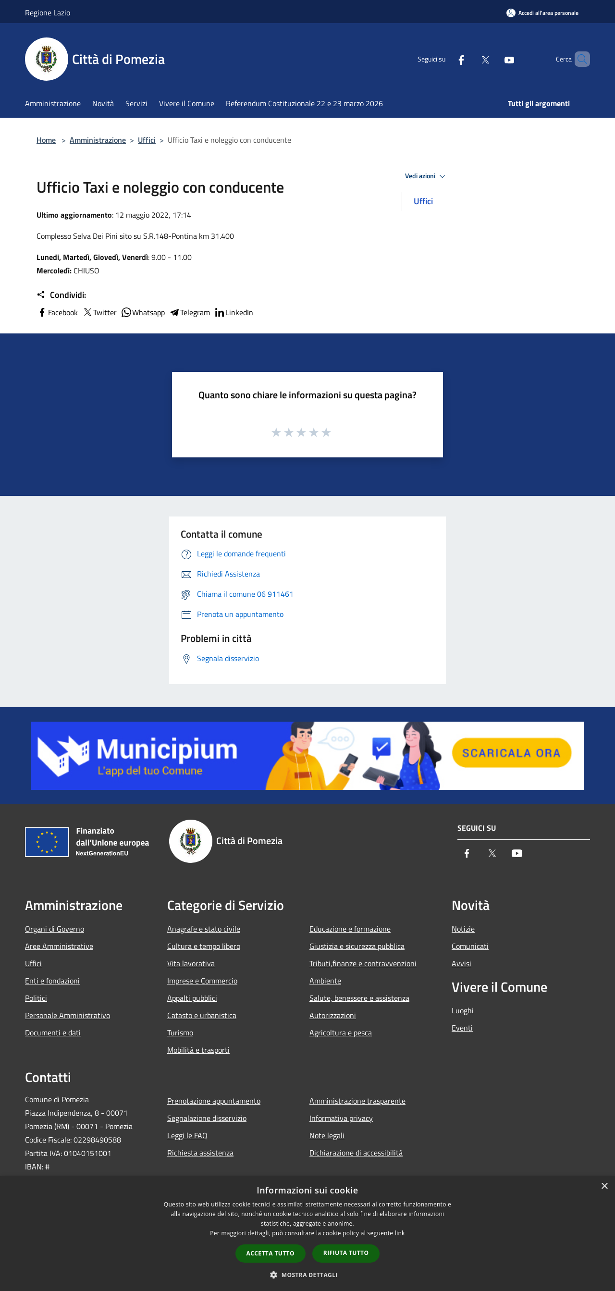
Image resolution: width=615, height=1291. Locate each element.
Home (46, 140)
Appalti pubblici (192, 998)
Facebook (57, 312)
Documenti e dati (53, 1032)
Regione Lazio (47, 12)
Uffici (147, 140)
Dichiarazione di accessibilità (356, 1152)
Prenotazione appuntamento (213, 1101)
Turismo (180, 1032)
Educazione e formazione (350, 928)
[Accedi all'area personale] (542, 12)
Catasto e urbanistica (201, 1015)
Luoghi (463, 1010)
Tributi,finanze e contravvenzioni (363, 963)
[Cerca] (578, 59)
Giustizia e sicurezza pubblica (357, 946)
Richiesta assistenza (200, 1152)
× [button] (604, 1186)
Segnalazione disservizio (206, 1118)
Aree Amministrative (59, 946)
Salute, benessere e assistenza (359, 998)
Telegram (189, 312)
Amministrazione (98, 140)
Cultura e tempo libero (203, 946)
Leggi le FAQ (187, 1135)
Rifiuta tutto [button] (346, 1253)
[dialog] (307, 1233)
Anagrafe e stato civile (203, 928)
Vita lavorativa (191, 963)
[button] (307, 1274)
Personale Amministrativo (67, 1015)
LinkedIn (233, 312)
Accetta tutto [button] (270, 1253)
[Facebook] (445, 59)
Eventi (462, 1027)
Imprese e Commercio (202, 980)
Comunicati (470, 946)
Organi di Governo (54, 928)
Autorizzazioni (332, 1015)
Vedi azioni (426, 176)
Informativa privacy (341, 1118)
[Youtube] (493, 59)
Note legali (326, 1135)
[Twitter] (469, 59)
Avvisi (461, 963)
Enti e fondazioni (52, 980)
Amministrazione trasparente (357, 1101)
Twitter (99, 312)
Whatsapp (143, 312)
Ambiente (325, 980)
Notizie (463, 928)
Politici (36, 998)
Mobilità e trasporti (198, 1050)
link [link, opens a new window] (400, 1233)
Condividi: (61, 295)
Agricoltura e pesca (340, 1032)
